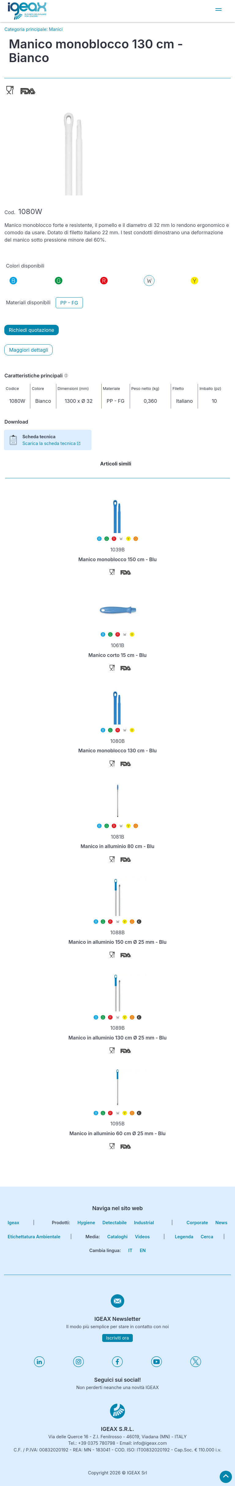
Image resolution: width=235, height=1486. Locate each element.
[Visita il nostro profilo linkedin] (39, 1365)
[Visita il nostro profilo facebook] (117, 1365)
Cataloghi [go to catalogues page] (117, 1236)
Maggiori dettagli (28, 350)
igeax (13, 1222)
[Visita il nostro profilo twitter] (195, 1365)
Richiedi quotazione (31, 330)
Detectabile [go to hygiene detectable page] (115, 1222)
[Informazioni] (66, 375)
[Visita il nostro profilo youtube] (156, 1365)
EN (143, 1250)
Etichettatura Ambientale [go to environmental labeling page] (34, 1236)
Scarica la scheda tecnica (51, 443)
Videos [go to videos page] (142, 1236)
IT (130, 1250)
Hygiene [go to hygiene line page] (86, 1222)
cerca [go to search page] (207, 1236)
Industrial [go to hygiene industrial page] (144, 1222)
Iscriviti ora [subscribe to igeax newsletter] (117, 1337)
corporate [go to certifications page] (197, 1222)
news (221, 1222)
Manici (56, 29)
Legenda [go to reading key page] (184, 1236)
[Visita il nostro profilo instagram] (78, 1365)
